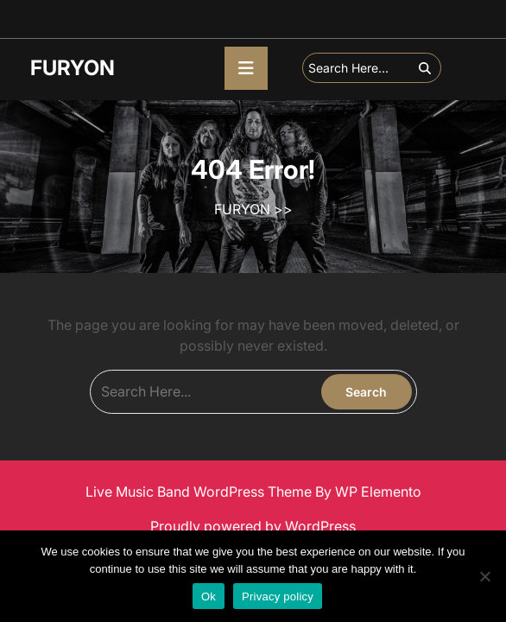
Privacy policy (277, 596)
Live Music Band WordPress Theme (200, 491)
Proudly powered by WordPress (253, 526)
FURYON (72, 67)
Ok (208, 596)
